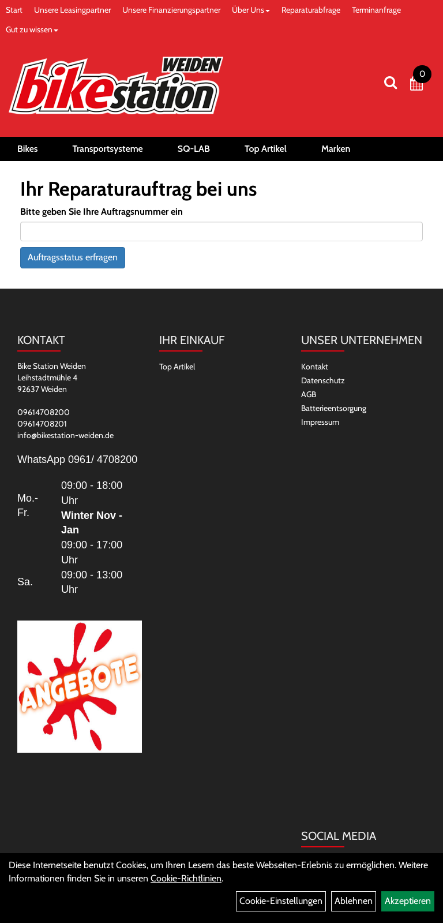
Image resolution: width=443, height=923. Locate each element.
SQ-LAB (194, 148)
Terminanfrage (376, 10)
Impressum (320, 422)
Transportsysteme (108, 148)
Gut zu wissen (32, 29)
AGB (308, 394)
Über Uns (251, 10)
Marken (335, 148)
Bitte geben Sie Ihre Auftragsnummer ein (101, 211)
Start (14, 10)
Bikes (27, 148)
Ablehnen (354, 900)
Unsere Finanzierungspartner (171, 10)
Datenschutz (323, 380)
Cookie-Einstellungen (280, 900)
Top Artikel (266, 148)
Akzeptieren (408, 900)
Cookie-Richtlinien (186, 878)
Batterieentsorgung (333, 408)
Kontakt (314, 366)
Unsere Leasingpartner (72, 10)
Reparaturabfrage (310, 10)
